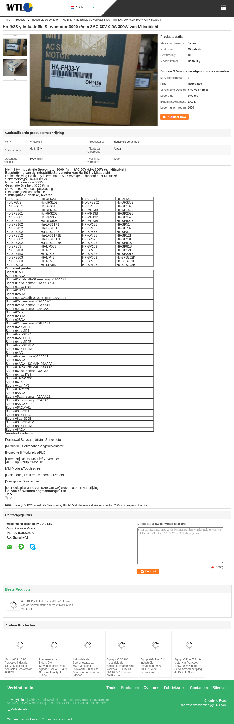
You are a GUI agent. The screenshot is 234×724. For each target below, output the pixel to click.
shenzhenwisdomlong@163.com (203, 705)
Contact (165, 116)
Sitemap (220, 688)
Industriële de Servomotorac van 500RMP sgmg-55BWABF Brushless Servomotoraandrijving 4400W (86, 667)
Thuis (6, 19)
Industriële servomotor (45, 19)
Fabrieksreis (174, 688)
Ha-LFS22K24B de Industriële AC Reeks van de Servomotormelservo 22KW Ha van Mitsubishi (47, 605)
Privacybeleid (16, 700)
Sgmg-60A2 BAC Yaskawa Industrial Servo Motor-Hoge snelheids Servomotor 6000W (18, 666)
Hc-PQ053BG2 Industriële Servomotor (37, 505)
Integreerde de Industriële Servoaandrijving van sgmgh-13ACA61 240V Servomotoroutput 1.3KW (53, 667)
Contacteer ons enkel (56, 719)
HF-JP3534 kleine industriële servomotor (87, 505)
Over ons (151, 688)
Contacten (199, 688)
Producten (20, 19)
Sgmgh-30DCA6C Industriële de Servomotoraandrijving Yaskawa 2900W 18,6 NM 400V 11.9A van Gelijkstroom (120, 667)
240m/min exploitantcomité (130, 505)
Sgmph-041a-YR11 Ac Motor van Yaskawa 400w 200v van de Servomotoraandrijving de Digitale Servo (188, 666)
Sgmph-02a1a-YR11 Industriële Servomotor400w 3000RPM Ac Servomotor (153, 666)
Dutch (85, 7)
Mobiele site (17, 709)
